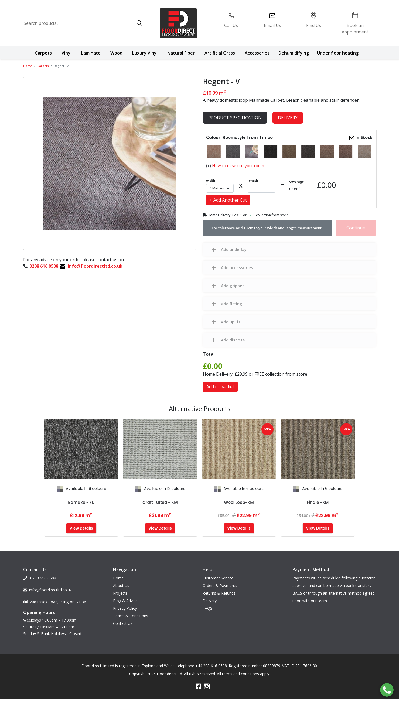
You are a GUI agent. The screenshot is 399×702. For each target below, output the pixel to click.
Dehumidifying (293, 53)
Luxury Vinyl (145, 53)
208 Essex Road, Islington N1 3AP (56, 600)
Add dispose (233, 339)
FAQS (207, 606)
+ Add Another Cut (228, 200)
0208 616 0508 (39, 576)
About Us (121, 584)
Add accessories (237, 267)
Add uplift (230, 321)
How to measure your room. (238, 165)
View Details (81, 528)
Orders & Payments (220, 584)
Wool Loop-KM (239, 502)
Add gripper (232, 285)
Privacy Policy (125, 606)
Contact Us (122, 622)
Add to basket (220, 387)
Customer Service (218, 576)
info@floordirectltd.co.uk (47, 588)
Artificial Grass (219, 53)
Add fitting (231, 303)
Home (27, 66)
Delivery (288, 118)
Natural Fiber (181, 53)
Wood (116, 53)
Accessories (257, 53)
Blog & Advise (125, 599)
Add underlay (234, 249)
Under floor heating (338, 53)
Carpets (43, 53)
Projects (120, 591)
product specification (235, 118)
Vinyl (66, 53)
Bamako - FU (81, 502)
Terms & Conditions (130, 614)
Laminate (91, 53)
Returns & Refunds (219, 591)
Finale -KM (318, 502)
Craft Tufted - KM (160, 502)
